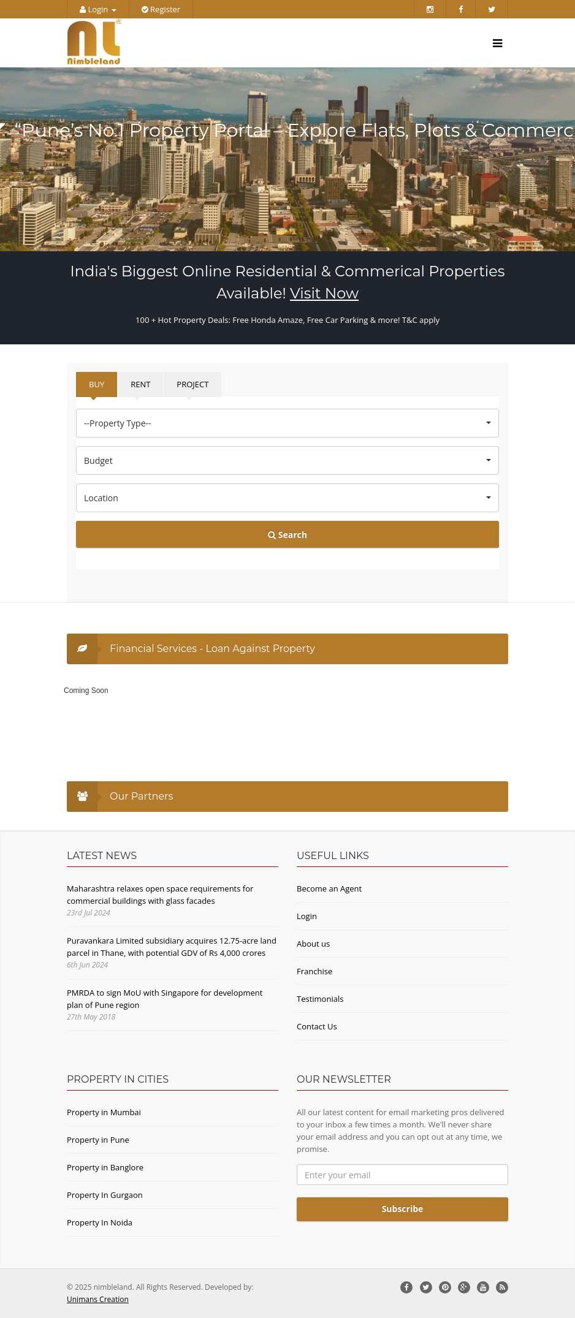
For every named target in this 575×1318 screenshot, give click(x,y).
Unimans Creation (98, 1299)
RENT (140, 384)
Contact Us (317, 1026)
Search (287, 534)
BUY (96, 384)
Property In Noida (99, 1222)
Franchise (314, 971)
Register (161, 9)
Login (98, 9)
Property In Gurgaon (105, 1194)
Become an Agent (329, 888)
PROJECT (192, 384)
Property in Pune (98, 1139)
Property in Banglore (105, 1167)
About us (313, 943)
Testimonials (320, 998)
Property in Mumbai (104, 1112)
